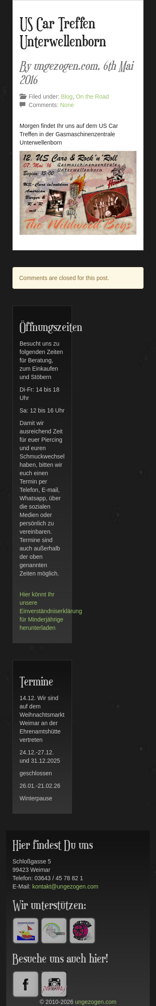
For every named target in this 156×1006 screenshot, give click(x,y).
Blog (67, 96)
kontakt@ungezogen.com (65, 886)
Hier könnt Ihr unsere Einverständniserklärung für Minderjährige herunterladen (51, 611)
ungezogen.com (95, 1001)
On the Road (92, 96)
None (67, 105)
